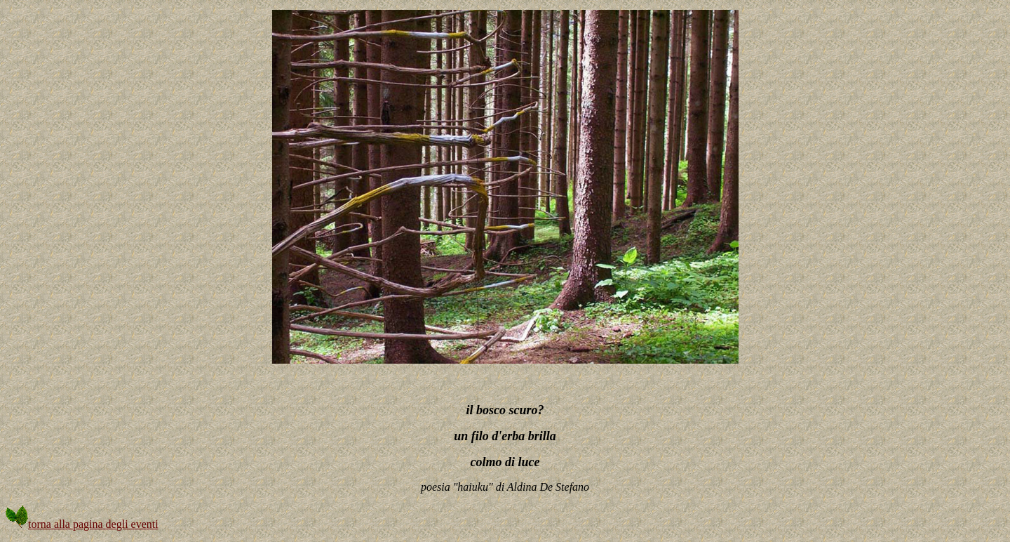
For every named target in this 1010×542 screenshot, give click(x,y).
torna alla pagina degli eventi (82, 524)
